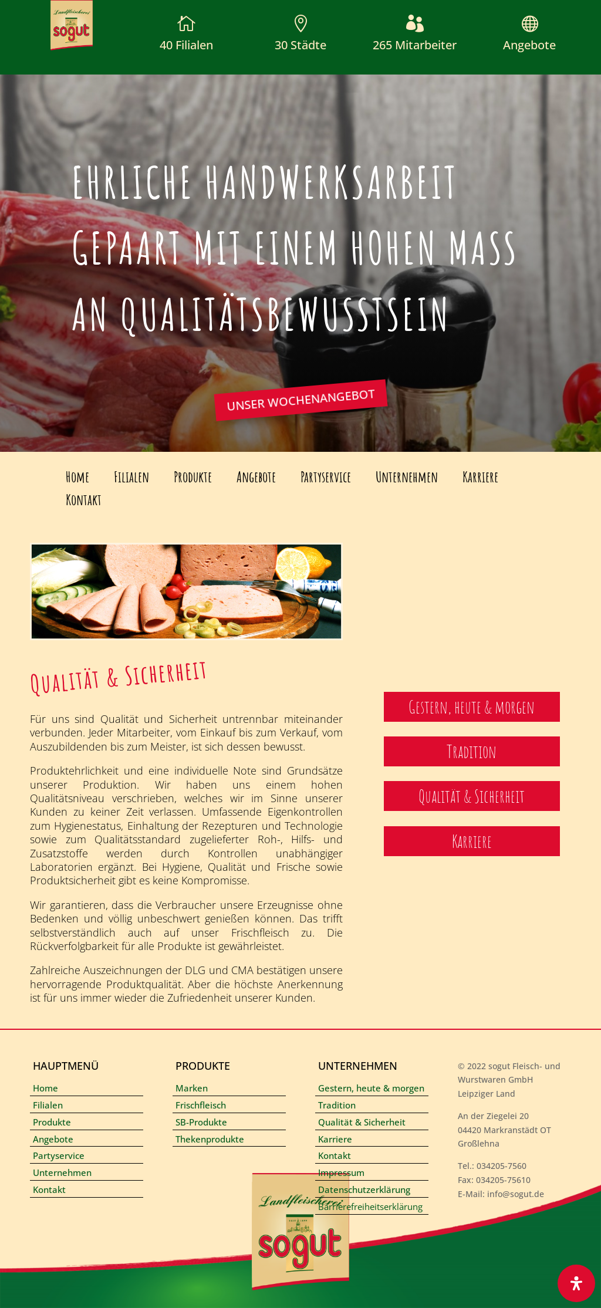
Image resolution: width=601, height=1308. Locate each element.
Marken (191, 1088)
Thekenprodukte (209, 1139)
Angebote (529, 45)
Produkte (193, 477)
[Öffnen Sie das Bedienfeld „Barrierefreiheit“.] (576, 1283)
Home (77, 477)
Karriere (480, 477)
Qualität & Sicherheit (362, 1122)
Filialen (131, 477)
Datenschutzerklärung (364, 1189)
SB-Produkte (201, 1122)
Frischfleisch (200, 1105)
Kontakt (84, 500)
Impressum (341, 1172)
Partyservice (325, 477)
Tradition (337, 1105)
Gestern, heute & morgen (371, 1088)
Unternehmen (407, 477)
